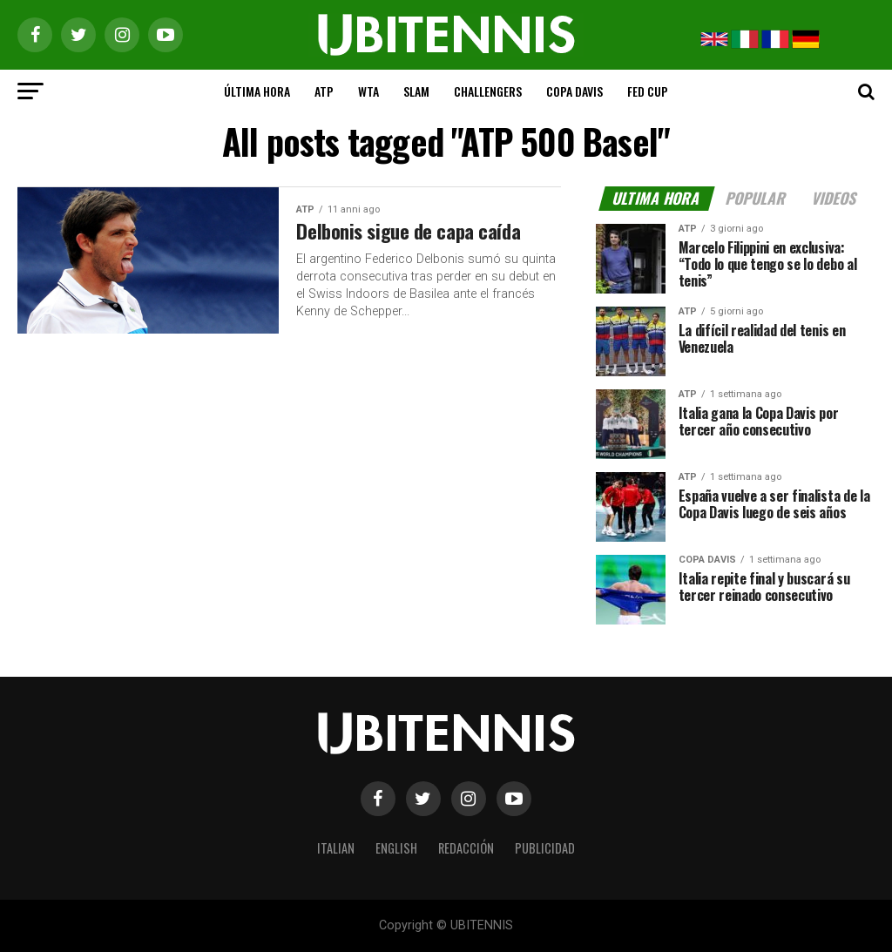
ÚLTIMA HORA (257, 91)
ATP (324, 91)
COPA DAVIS (574, 91)
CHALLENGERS (488, 91)
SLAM (416, 91)
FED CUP (647, 91)
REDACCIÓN (466, 848)
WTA (368, 91)
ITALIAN (336, 848)
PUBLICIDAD (545, 848)
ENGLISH (396, 848)
